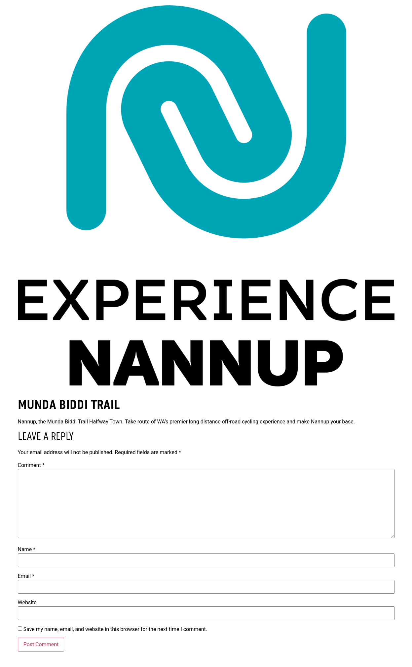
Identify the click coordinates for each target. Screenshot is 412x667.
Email (26, 576)
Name (27, 549)
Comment (31, 465)
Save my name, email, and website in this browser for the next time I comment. (115, 629)
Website (27, 602)
